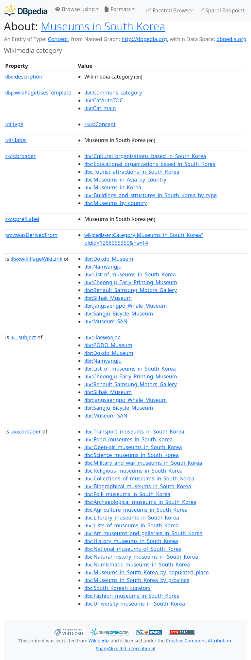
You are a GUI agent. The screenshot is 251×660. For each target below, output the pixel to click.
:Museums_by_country (115, 203)
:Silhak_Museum (108, 297)
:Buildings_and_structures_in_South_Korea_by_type (150, 195)
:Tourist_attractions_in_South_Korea (131, 171)
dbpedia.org (231, 39)
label (16, 140)
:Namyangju (103, 266)
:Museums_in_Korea (112, 187)
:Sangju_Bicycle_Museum (118, 313)
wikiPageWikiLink (36, 258)
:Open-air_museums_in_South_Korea (133, 447)
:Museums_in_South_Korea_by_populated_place (146, 572)
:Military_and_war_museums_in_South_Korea (143, 462)
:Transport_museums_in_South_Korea (134, 431)
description (23, 76)
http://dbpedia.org (144, 39)
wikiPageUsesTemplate (38, 92)
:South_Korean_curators (117, 588)
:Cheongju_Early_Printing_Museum (130, 282)
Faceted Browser (169, 10)
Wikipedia (99, 641)
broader (20, 156)
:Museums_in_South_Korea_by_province (136, 580)
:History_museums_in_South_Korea (131, 541)
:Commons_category (113, 92)
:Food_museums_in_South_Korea (128, 439)
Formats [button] (117, 9)
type (14, 124)
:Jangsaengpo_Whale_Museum (125, 305)
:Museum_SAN (105, 321)
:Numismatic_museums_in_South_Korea (137, 564)
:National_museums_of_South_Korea (133, 548)
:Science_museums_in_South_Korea (131, 455)
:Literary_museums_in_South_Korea (131, 517)
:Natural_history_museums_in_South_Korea (141, 556)
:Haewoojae (102, 337)
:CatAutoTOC (103, 100)
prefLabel (22, 219)
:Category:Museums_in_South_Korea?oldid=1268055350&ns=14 (143, 238)
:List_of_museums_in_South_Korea (130, 274)
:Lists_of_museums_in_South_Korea (131, 525)
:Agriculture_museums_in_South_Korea (136, 509)
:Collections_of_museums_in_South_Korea (139, 478)
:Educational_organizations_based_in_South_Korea (149, 164)
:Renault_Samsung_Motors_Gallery (130, 290)
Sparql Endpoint (221, 10)
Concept (58, 39)
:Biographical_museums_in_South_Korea (137, 486)
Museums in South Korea (103, 26)
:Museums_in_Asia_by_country (125, 179)
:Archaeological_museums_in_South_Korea (140, 502)
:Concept (100, 124)
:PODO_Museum (108, 345)
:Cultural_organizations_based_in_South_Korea (145, 156)
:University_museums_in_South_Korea (134, 603)
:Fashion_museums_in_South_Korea (131, 595)
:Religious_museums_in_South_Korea (133, 470)
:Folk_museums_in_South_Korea (127, 494)
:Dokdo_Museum (108, 258)
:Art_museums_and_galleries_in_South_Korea (143, 533)
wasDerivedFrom (31, 235)
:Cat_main (100, 108)
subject (23, 337)
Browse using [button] (75, 9)
